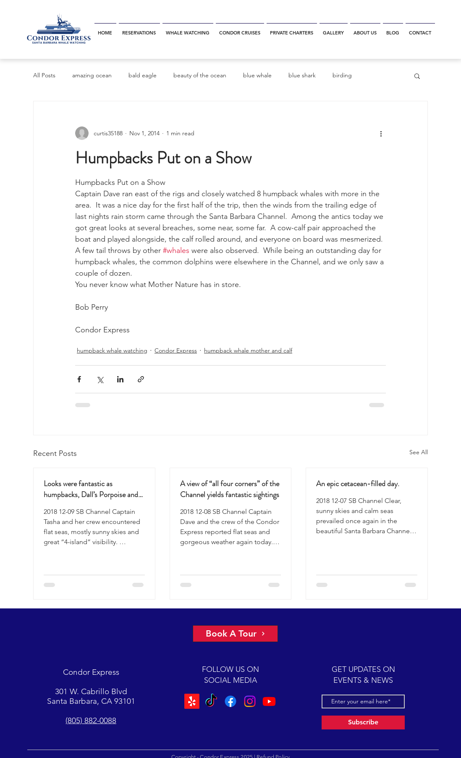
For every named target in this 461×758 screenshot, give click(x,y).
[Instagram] (249, 701)
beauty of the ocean (199, 75)
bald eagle (142, 75)
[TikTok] (211, 701)
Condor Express (176, 350)
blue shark (302, 75)
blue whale (257, 75)
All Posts (44, 75)
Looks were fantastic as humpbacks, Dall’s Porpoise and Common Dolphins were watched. (94, 489)
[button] (417, 75)
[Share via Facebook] (79, 379)
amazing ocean (92, 75)
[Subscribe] (363, 722)
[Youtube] (269, 701)
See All (418, 452)
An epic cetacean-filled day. (357, 483)
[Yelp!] (191, 701)
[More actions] (381, 133)
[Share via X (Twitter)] (100, 379)
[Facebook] (230, 701)
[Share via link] (141, 379)
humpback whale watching (112, 350)
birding (342, 75)
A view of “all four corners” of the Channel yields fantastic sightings (229, 489)
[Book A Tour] (235, 633)
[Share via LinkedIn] (120, 379)
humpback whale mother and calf (248, 350)
